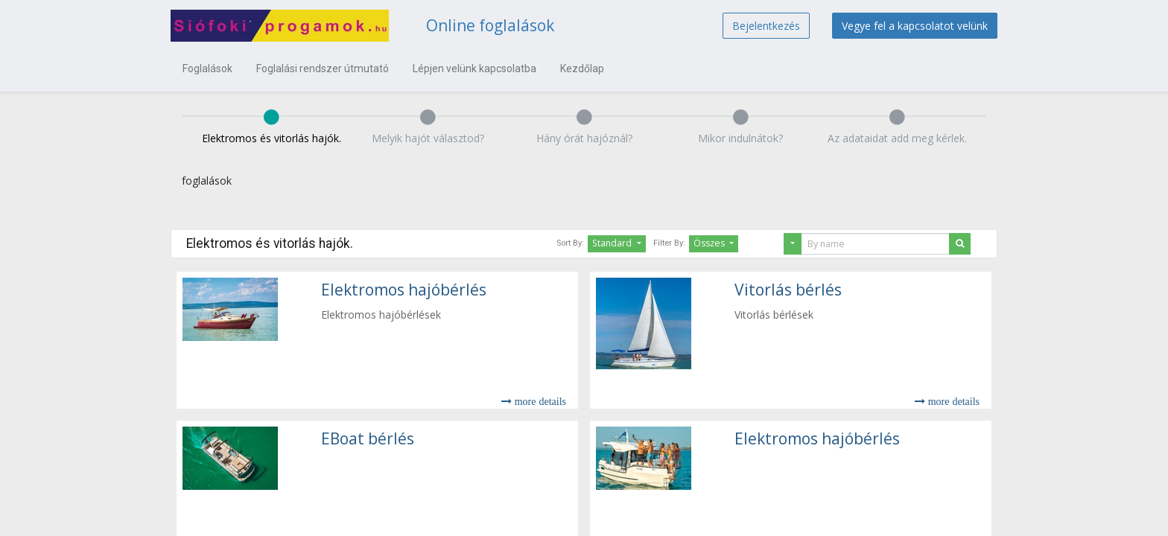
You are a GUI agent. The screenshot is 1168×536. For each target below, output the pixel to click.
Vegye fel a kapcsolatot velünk (915, 26)
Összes (710, 243)
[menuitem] (207, 69)
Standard (613, 243)
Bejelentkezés (766, 26)
